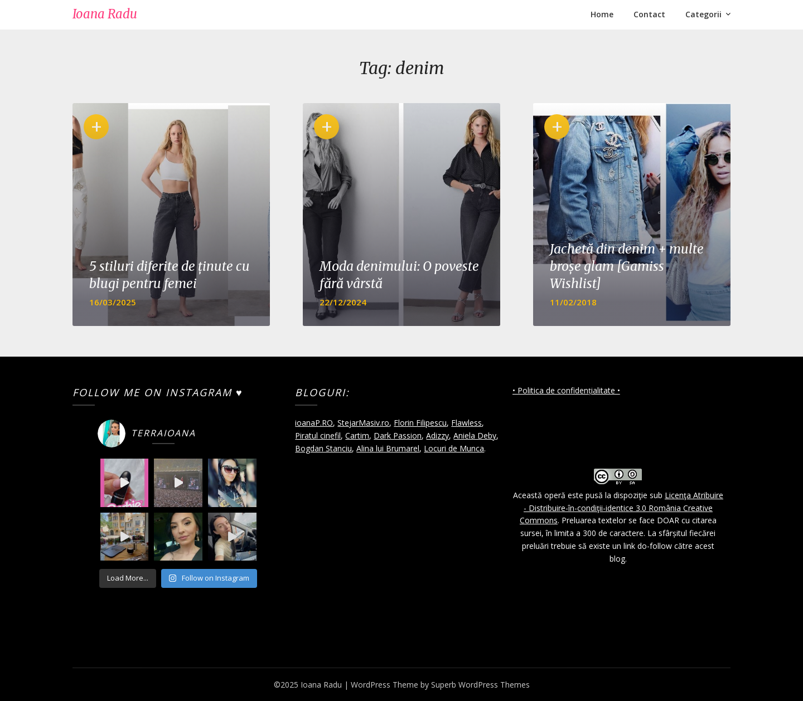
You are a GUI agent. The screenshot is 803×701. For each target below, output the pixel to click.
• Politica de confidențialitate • (566, 390)
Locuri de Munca (454, 448)
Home (602, 14)
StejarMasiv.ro (363, 422)
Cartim (357, 435)
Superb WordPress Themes (480, 684)
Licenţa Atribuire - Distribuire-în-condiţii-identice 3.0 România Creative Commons (621, 508)
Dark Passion (398, 435)
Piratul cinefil (318, 435)
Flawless (466, 422)
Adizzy (437, 435)
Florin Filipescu (420, 422)
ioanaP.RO (314, 422)
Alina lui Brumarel (387, 448)
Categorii (703, 14)
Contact (649, 14)
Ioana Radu (104, 14)
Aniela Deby (474, 435)
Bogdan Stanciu (323, 448)
